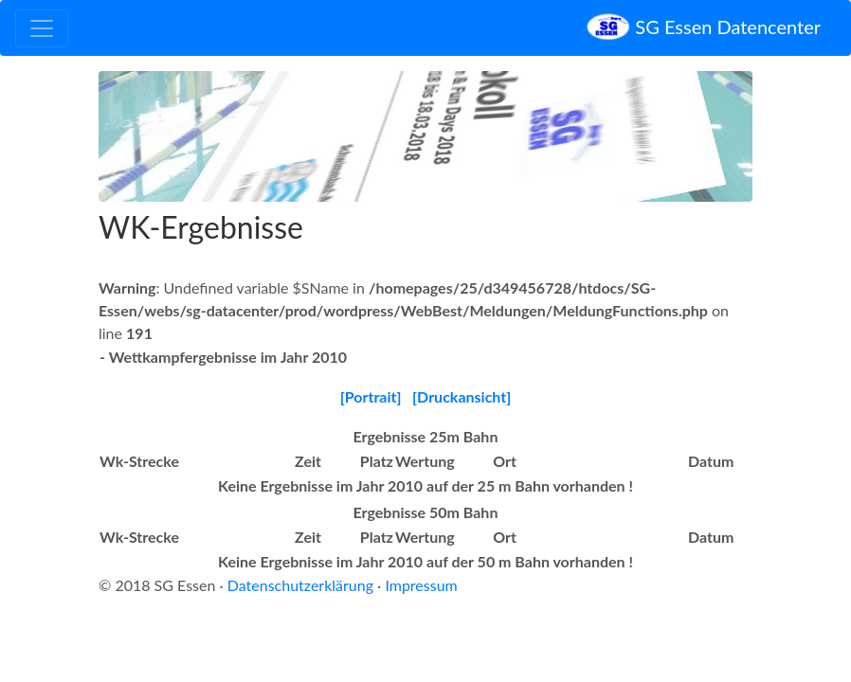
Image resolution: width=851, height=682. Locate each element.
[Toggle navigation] (41, 28)
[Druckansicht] (461, 396)
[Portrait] (371, 396)
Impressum (421, 585)
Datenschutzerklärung (300, 585)
